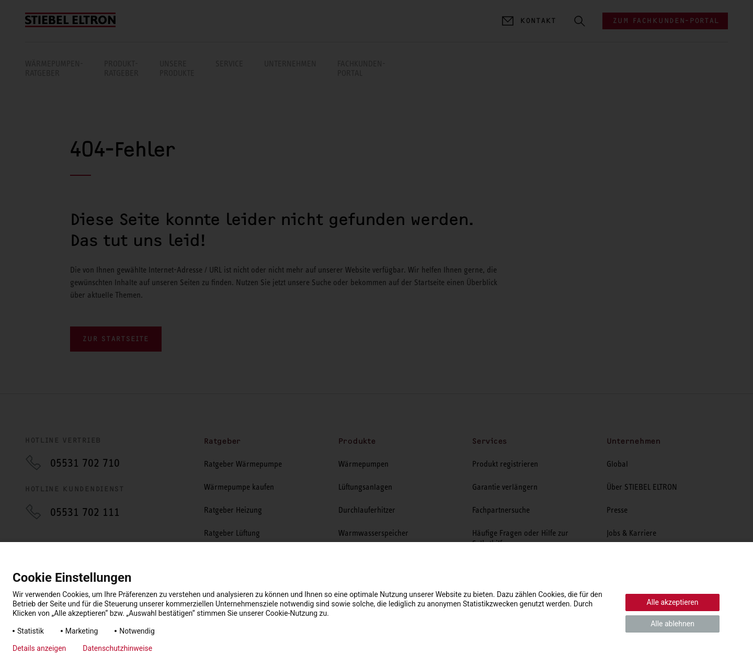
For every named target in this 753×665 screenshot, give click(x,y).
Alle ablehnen (672, 623)
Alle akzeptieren (673, 602)
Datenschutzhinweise (117, 648)
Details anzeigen (39, 648)
